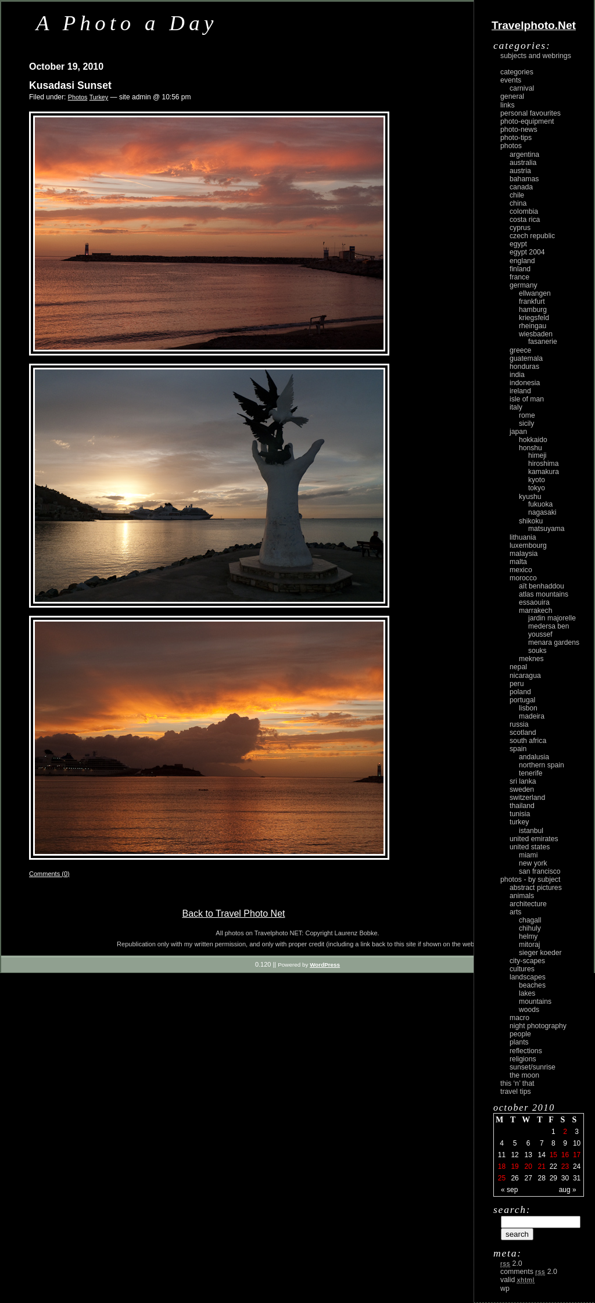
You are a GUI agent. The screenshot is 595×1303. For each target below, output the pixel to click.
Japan (518, 432)
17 (576, 1155)
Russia (519, 724)
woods (529, 1010)
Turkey (99, 97)
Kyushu (530, 497)
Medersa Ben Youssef (548, 630)
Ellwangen (535, 293)
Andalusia (534, 757)
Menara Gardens (553, 642)
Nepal (518, 667)
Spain (518, 749)
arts (515, 912)
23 (565, 1166)
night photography (538, 1026)
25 (502, 1178)
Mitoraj (529, 945)
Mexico (521, 570)
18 (502, 1166)
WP (505, 1288)
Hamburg (533, 310)
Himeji (537, 455)
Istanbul (531, 831)
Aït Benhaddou (541, 586)
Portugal (522, 700)
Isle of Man (527, 399)
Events (510, 80)
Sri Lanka (523, 781)
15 (553, 1155)
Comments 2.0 (528, 1272)
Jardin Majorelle (552, 618)
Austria (520, 171)
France (519, 277)
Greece (520, 350)
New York (533, 863)
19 (514, 1166)
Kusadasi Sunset (70, 85)
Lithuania (523, 537)
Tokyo (536, 488)
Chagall (530, 920)
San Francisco (540, 871)
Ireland (520, 391)
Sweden (522, 789)
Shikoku (531, 521)
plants (519, 1042)
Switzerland (527, 798)
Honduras (524, 366)
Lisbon (528, 708)
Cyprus (520, 228)
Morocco (523, 578)
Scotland (523, 732)
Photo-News (518, 129)
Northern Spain (541, 765)
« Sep (509, 1190)
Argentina (524, 154)
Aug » (567, 1190)
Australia (523, 163)
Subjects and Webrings (535, 56)
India (517, 375)
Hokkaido (533, 440)
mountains (535, 1001)
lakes (527, 993)
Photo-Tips (516, 138)
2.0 (511, 1263)
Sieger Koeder (540, 953)
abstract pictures (536, 888)
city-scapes (527, 961)
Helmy (528, 936)
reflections (526, 1051)
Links (507, 105)
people (520, 1034)
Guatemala (526, 358)
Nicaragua (525, 676)
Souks (537, 651)
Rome (527, 415)
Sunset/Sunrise (532, 1067)
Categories (516, 72)
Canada (521, 187)
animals (522, 896)
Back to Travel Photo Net (233, 913)
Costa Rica (525, 220)
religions (523, 1059)
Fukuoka (540, 504)
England (522, 261)
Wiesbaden (536, 334)
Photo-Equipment (527, 121)
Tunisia (520, 814)
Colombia (524, 211)
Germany (523, 285)
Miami (528, 855)
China (518, 203)
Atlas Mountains (543, 594)
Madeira (531, 716)
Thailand (522, 806)
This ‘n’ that (517, 1083)
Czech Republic (532, 236)
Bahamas (524, 179)
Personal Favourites (530, 113)
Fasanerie (542, 342)
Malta (518, 562)
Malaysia (523, 554)
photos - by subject (530, 879)
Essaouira (534, 602)
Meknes (531, 659)
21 (542, 1166)
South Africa (528, 741)
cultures (522, 969)
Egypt (518, 244)
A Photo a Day (127, 23)
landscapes (528, 977)
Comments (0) (49, 873)
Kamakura (543, 472)
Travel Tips (515, 1091)
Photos (78, 97)
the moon (524, 1075)
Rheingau (532, 326)
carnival (522, 88)
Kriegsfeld (534, 318)
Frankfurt (532, 301)
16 (565, 1155)
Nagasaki (542, 512)
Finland (520, 269)
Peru (517, 684)
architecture (528, 904)
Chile (517, 195)
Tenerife (531, 773)
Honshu (530, 448)
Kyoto (536, 480)
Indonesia (525, 383)
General (512, 96)
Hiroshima (543, 464)
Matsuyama (546, 529)
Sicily (526, 423)
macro (519, 1018)
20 (528, 1166)
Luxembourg (528, 545)
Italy (516, 407)
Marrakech (535, 610)
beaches (532, 985)
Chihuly (530, 928)
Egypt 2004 (527, 252)
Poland (520, 692)
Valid (517, 1280)
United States (530, 847)
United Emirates (534, 839)
